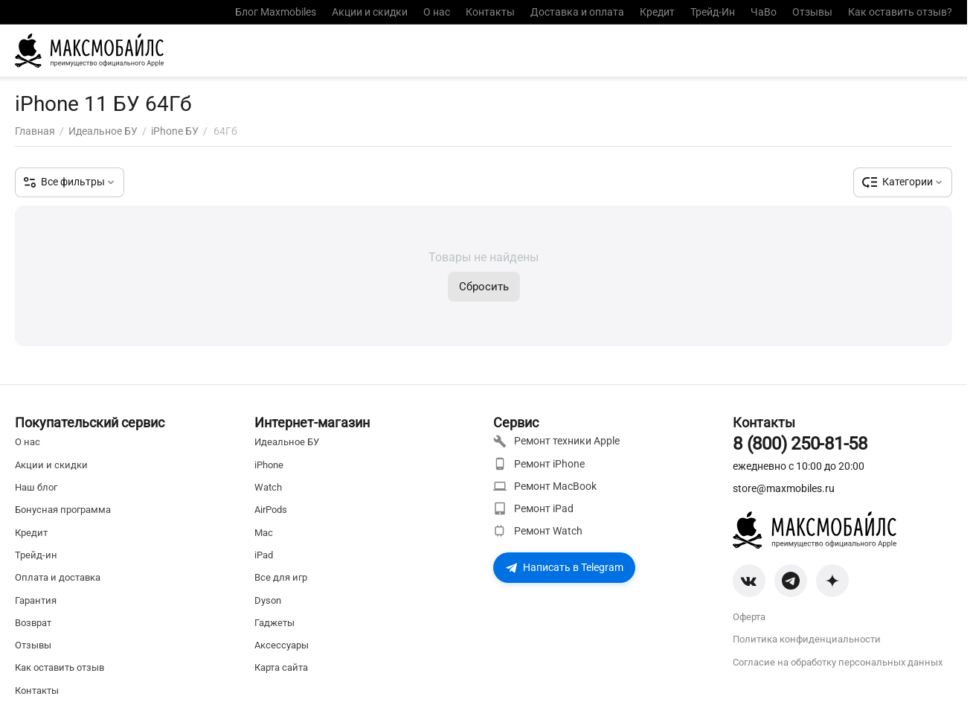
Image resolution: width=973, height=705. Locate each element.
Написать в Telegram (564, 567)
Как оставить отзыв (59, 667)
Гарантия (36, 600)
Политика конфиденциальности (807, 639)
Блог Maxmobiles (275, 12)
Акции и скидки (370, 12)
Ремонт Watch (537, 530)
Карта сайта (281, 667)
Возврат (33, 622)
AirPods (270, 509)
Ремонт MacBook (545, 486)
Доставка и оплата (577, 12)
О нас (436, 12)
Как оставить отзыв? (900, 12)
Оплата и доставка (57, 577)
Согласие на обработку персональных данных (838, 662)
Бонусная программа (63, 509)
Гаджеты (274, 622)
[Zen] (832, 580)
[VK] (749, 580)
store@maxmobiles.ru (784, 488)
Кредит (657, 12)
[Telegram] (790, 580)
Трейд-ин (36, 555)
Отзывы (812, 12)
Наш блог (36, 487)
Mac (263, 532)
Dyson (267, 600)
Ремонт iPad (533, 508)
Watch (268, 487)
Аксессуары (281, 645)
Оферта (749, 616)
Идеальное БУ (286, 441)
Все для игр (280, 577)
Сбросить (484, 286)
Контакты (490, 12)
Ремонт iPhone (539, 463)
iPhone (268, 464)
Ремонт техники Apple (556, 441)
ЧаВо (764, 12)
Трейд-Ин (712, 12)
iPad (263, 555)
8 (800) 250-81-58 (800, 443)
